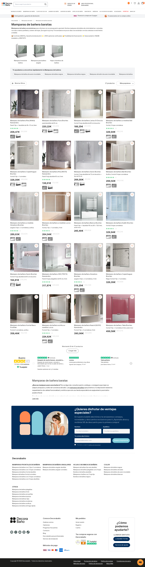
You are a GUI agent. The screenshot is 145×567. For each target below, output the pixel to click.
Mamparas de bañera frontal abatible (24, 472)
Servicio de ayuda (121, 545)
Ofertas (125, 11)
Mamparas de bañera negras (54, 74)
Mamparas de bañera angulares (57, 465)
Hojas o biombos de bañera (85, 465)
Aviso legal (77, 561)
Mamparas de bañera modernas (22, 501)
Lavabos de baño (53, 11)
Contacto (46, 530)
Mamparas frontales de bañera (26, 465)
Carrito (78, 528)
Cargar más (72, 350)
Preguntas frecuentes (50, 528)
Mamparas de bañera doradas (113, 469)
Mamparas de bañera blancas (128, 74)
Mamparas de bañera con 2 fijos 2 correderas (26, 467)
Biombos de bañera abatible (82, 472)
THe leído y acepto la (88, 445)
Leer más (35, 398)
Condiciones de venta (124, 561)
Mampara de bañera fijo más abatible (85, 467)
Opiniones (46, 525)
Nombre (77, 427)
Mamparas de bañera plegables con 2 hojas (87, 469)
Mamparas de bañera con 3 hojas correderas (26, 469)
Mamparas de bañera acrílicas (21, 503)
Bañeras (95, 11)
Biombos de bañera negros (82, 476)
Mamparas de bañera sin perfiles (22, 494)
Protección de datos (90, 561)
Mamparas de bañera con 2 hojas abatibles (26, 479)
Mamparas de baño (29, 11)
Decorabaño (14, 20)
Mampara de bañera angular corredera (55, 469)
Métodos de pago (79, 563)
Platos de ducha (42, 11)
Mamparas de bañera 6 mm (20, 492)
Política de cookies (107, 561)
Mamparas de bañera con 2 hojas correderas (26, 476)
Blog (44, 533)
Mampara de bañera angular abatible (54, 467)
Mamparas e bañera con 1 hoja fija (84, 474)
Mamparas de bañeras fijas (20, 499)
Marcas (132, 11)
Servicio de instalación (50, 539)
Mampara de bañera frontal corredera (24, 474)
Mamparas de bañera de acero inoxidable (27, 74)
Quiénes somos (48, 522)
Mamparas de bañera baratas (21, 496)
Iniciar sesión (80, 522)
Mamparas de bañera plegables (22, 489)
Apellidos (106, 427)
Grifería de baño (65, 11)
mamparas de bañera (77, 387)
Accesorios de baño (106, 11)
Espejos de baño (77, 11)
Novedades (117, 11)
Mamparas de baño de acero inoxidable (102, 74)
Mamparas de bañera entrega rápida (23, 506)
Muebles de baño (16, 11)
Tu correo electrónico (81, 436)
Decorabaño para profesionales (53, 536)
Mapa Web (109, 563)
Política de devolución (96, 563)
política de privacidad (94, 445)
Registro (78, 525)
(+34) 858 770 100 (121, 539)
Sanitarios (87, 11)
